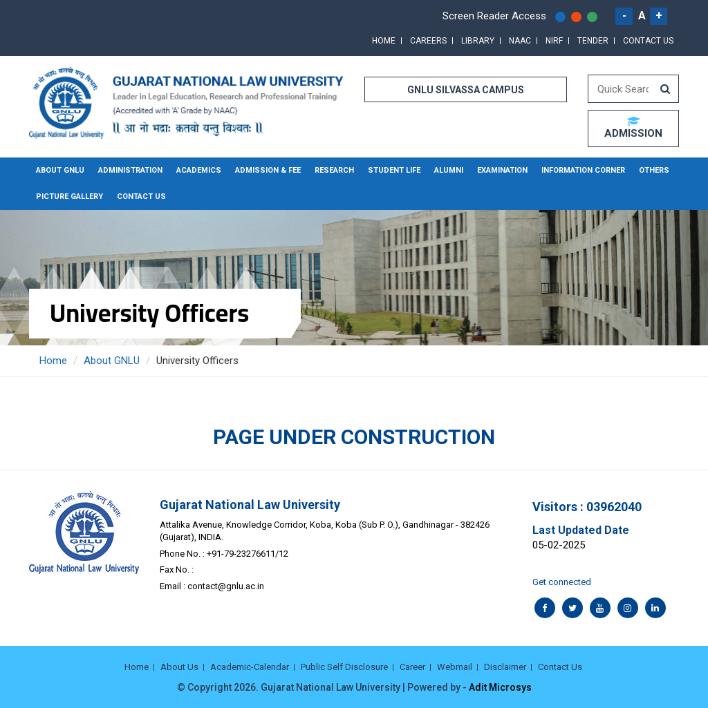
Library (477, 40)
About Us (179, 667)
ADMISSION (633, 128)
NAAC (520, 40)
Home (383, 40)
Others (654, 170)
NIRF (554, 40)
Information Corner (583, 170)
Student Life (394, 170)
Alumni (448, 170)
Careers (428, 40)
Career (412, 667)
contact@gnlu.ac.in (225, 586)
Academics (198, 170)
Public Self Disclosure (344, 667)
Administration (130, 170)
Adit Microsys (500, 687)
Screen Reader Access (494, 16)
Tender (592, 40)
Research (334, 170)
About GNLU (60, 170)
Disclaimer (505, 667)
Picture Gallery (69, 196)
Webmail (454, 667)
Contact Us (648, 40)
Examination (502, 170)
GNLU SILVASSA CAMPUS (465, 89)
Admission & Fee (268, 170)
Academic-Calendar (249, 667)
